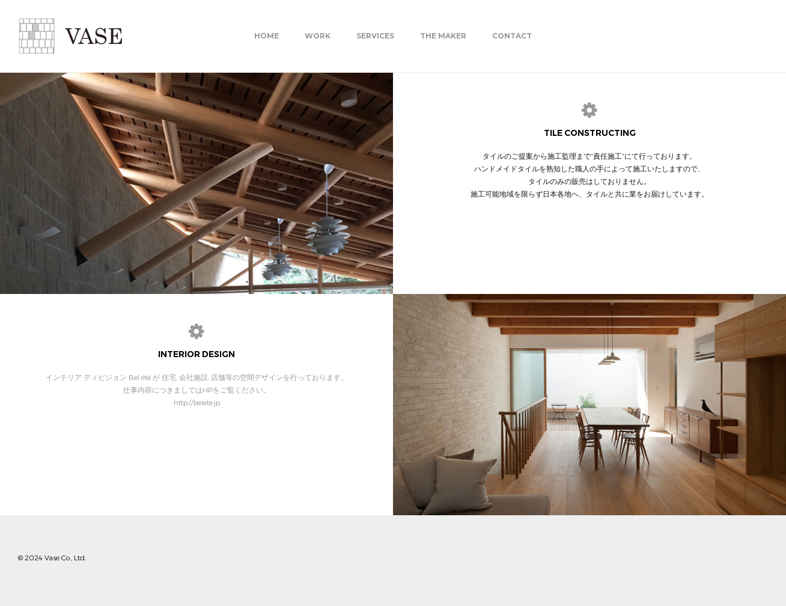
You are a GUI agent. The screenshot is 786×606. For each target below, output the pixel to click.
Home (266, 35)
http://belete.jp (197, 402)
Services (375, 35)
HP (208, 389)
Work (318, 35)
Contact (512, 35)
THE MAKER (443, 35)
